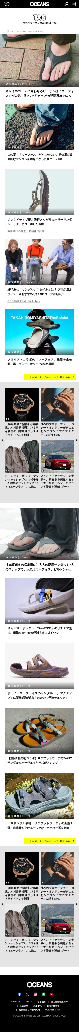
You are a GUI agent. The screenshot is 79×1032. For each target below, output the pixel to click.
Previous (2, 440)
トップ (6, 31)
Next (76, 440)
